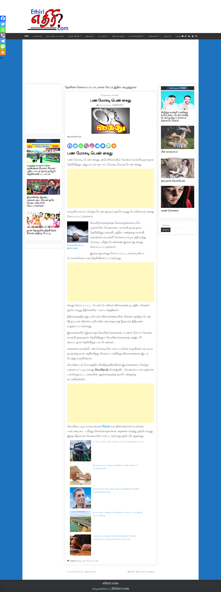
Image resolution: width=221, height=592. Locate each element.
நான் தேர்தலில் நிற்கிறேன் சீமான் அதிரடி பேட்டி (41, 232)
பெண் (95, 561)
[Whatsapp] (80, 143)
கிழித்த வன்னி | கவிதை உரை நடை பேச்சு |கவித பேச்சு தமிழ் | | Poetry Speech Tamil (174, 116)
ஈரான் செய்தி (73, 36)
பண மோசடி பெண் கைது (110, 100)
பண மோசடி (87, 561)
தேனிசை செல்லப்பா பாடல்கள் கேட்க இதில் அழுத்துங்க (100, 87)
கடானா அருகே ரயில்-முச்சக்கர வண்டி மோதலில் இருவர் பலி (118, 442)
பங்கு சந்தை (180, 36)
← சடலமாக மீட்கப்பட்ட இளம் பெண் (80, 572)
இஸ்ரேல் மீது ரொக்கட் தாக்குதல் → (142, 572)
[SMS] (108, 143)
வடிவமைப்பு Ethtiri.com (110, 588)
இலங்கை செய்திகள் (111, 95)
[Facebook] (69, 143)
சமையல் (167, 36)
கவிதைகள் (153, 36)
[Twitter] (75, 143)
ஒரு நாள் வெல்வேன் (173, 180)
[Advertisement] (110, 60)
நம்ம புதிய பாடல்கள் (55, 36)
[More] (113, 143)
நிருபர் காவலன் (105, 105)
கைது (79, 561)
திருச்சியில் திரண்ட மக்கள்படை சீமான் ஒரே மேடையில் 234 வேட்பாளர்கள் (40, 201)
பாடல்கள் (102, 36)
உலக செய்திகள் (135, 36)
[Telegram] (97, 143)
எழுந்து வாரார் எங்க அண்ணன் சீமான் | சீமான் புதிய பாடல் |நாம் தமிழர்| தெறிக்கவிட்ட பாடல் (41, 169)
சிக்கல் (106, 426)
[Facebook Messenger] (102, 143)
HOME (26, 36)
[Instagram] (91, 143)
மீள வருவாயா (169, 151)
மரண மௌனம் (170, 210)
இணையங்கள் (118, 36)
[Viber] (86, 143)
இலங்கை (89, 36)
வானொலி (37, 36)
